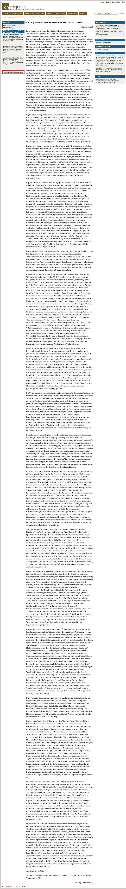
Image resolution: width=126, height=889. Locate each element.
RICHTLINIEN (61, 13)
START (6, 13)
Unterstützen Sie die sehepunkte (13, 72)
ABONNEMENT (17, 13)
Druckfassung (8, 27)
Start (11, 17)
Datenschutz (116, 2)
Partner (108, 2)
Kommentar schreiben (9, 25)
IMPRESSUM (73, 13)
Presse (103, 2)
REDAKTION (40, 13)
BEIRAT (50, 13)
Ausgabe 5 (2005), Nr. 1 (20, 17)
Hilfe (123, 2)
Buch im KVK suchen (102, 34)
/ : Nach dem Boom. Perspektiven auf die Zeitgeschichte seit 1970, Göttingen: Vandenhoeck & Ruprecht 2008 (13, 37)
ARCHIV (83, 13)
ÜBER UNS (29, 13)
